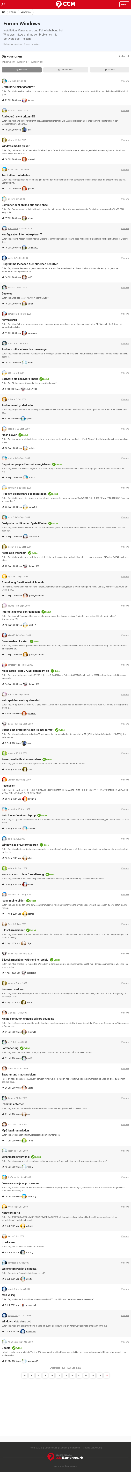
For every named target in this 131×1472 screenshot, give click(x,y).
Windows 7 (23, 61)
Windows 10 (8, 61)
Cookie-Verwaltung (92, 1447)
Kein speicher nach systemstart (21, 700)
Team (32, 1447)
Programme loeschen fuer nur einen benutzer (30, 264)
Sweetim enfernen (13, 1104)
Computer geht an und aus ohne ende (25, 205)
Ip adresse (8, 1242)
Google (6, 1348)
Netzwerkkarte (11, 1212)
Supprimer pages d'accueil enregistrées (26, 464)
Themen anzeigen (32, 44)
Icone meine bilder (13, 900)
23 (86, 1375)
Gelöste (109, 70)
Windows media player (16, 146)
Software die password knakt (20, 379)
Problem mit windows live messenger (25, 349)
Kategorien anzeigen (12, 44)
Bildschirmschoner (13, 930)
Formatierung (10, 1048)
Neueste (22, 70)
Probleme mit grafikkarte (17, 405)
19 (65, 1375)
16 (58, 1375)
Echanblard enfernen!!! (16, 1156)
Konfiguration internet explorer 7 (22, 234)
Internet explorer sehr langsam (21, 611)
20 (72, 1375)
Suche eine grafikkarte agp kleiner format (27, 730)
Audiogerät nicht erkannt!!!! (18, 116)
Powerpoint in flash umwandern (21, 759)
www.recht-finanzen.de (65, 1466)
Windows (26, 12)
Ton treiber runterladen (16, 175)
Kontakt (63, 1447)
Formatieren (9, 319)
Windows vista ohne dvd (16, 1321)
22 (79, 1375)
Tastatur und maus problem (19, 1074)
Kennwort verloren (13, 989)
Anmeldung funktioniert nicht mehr (23, 582)
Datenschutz (51, 1447)
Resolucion (8, 785)
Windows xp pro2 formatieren (20, 844)
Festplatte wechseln (14, 552)
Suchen (123, 56)
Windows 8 (37, 61)
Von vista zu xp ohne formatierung (23, 874)
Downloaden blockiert (15, 641)
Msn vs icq (8, 1295)
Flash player (9, 435)
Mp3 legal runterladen (15, 1130)
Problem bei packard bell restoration (24, 493)
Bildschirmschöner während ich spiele (25, 959)
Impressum (75, 1447)
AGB (39, 1447)
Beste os (7, 293)
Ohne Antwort (65, 70)
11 (52, 1375)
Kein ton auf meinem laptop (19, 815)
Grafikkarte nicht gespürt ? (18, 87)
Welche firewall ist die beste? (20, 1268)
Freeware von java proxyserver (21, 1183)
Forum (12, 12)
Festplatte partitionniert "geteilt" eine (24, 523)
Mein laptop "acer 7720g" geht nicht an (25, 670)
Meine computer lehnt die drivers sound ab (28, 1018)
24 (93, 1375)
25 (99, 1375)
